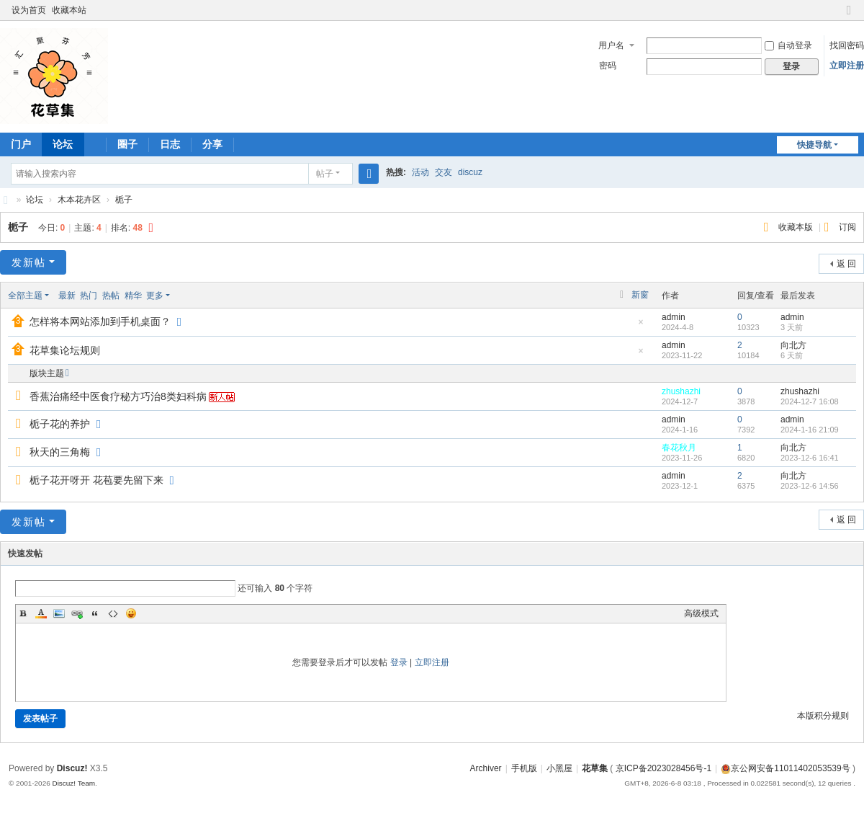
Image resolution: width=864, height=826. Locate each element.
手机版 (524, 768)
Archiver (486, 768)
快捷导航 (814, 145)
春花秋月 (679, 448)
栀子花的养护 (60, 424)
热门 (88, 295)
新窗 (640, 295)
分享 (212, 144)
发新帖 (29, 262)
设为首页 (29, 10)
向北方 (793, 345)
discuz (470, 172)
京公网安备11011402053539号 (785, 768)
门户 (21, 144)
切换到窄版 (848, 16)
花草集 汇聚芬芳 (6, 200)
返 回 (846, 264)
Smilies (131, 613)
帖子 (324, 174)
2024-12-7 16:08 (809, 401)
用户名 (611, 45)
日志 (170, 144)
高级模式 (701, 613)
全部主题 (25, 295)
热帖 (111, 295)
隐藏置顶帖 (640, 326)
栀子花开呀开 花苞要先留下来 (96, 480)
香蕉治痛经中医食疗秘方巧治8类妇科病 (118, 396)
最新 (67, 295)
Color (41, 613)
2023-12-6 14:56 (809, 485)
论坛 (63, 144)
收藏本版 (796, 227)
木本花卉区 (79, 200)
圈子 (127, 144)
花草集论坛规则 (65, 350)
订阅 (847, 227)
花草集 (595, 768)
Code (113, 613)
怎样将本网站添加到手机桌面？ (100, 321)
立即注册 (846, 66)
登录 (399, 662)
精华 (133, 295)
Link (77, 613)
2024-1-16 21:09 (809, 429)
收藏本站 (69, 10)
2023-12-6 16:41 (809, 457)
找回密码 (846, 45)
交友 (443, 172)
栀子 (123, 200)
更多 (154, 295)
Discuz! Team (73, 783)
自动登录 (788, 45)
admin (673, 317)
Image (59, 613)
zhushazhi (681, 391)
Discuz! (72, 768)
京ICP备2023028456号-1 (663, 768)
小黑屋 (559, 768)
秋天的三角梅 (60, 452)
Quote (95, 613)
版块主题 (47, 373)
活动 (420, 172)
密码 (607, 66)
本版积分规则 (823, 716)
